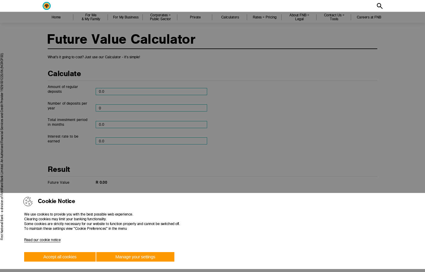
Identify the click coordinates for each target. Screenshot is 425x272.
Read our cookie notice (42, 240)
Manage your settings (135, 256)
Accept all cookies (59, 256)
